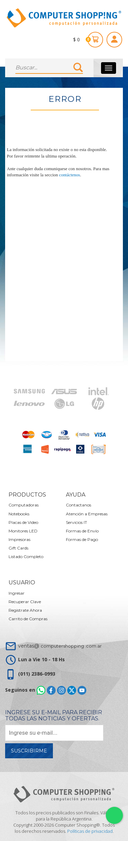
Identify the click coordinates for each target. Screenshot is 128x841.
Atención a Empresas (87, 513)
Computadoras (24, 504)
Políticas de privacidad (90, 831)
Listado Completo (26, 556)
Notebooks (19, 513)
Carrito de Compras (28, 618)
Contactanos (78, 504)
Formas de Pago (82, 539)
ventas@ (60, 646)
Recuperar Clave (25, 601)
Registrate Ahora (25, 610)
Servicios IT (76, 522)
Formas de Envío (82, 530)
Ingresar (17, 593)
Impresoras (19, 539)
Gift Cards (18, 548)
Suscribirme (29, 751)
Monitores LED (23, 530)
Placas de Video (23, 522)
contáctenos (69, 174)
